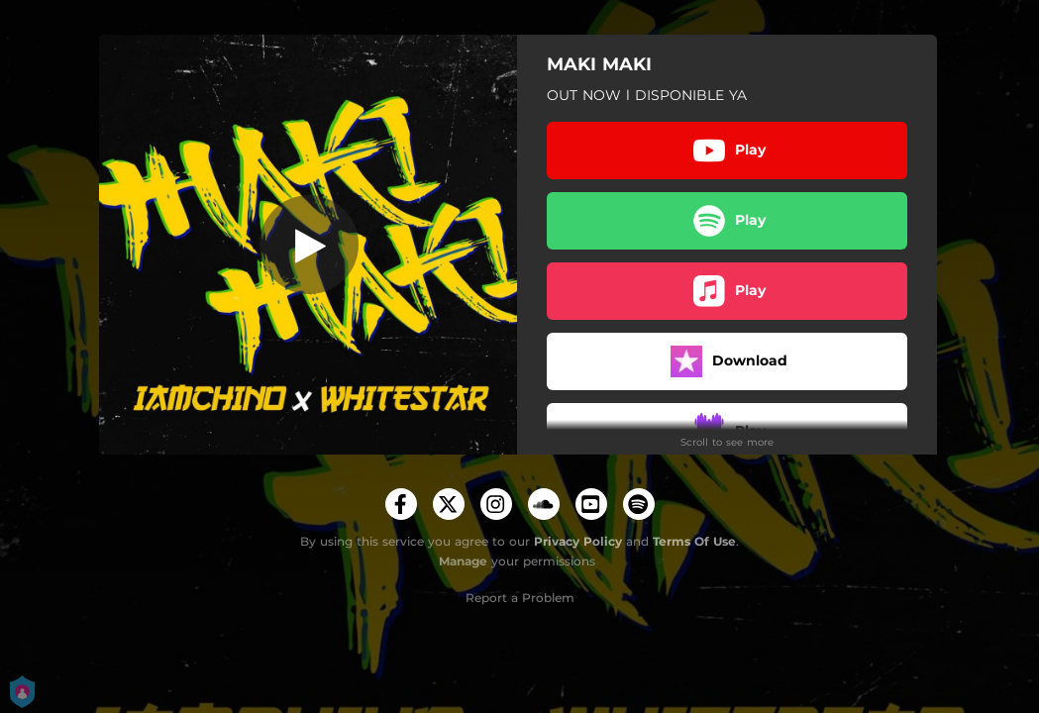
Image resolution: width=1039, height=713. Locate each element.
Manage (463, 561)
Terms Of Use (694, 541)
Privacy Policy (578, 541)
